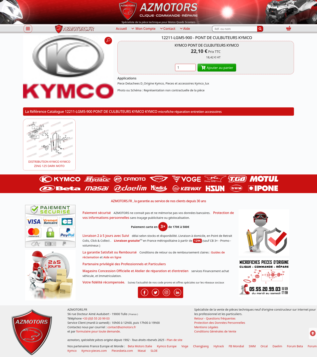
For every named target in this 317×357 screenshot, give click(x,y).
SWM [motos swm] (252, 346)
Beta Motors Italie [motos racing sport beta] (140, 346)
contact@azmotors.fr (121, 327)
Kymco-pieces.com (94, 351)
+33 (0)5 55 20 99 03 (96, 318)
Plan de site (174, 340)
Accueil (121, 28)
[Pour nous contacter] (265, 278)
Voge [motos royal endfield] (184, 346)
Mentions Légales (206, 327)
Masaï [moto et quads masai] (142, 351)
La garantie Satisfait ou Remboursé (109, 252)
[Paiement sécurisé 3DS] (51, 227)
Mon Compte (143, 28)
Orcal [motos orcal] (264, 346)
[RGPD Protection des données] (265, 234)
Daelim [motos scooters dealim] (277, 346)
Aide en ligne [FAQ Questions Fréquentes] (112, 257)
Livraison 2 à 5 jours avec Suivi (105, 235)
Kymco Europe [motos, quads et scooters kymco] (166, 346)
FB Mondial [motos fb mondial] (236, 346)
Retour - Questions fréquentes (215, 318)
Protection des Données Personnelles (219, 323)
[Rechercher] (260, 29)
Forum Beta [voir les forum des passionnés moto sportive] (295, 346)
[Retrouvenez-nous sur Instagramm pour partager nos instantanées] (166, 292)
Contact (167, 28)
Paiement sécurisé (96, 213)
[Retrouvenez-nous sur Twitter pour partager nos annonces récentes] (155, 292)
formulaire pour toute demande (98, 331)
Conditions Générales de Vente (215, 331)
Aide (184, 28)
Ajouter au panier (217, 67)
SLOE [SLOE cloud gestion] (154, 351)
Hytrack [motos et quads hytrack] (218, 346)
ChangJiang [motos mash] (201, 346)
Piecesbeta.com (122, 351)
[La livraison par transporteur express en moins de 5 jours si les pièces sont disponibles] (51, 276)
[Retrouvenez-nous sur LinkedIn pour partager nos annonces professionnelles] (177, 292)
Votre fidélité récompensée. (103, 282)
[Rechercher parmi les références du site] (234, 29)
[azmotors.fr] (74, 28)
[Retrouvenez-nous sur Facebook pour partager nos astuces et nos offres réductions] (144, 292)
